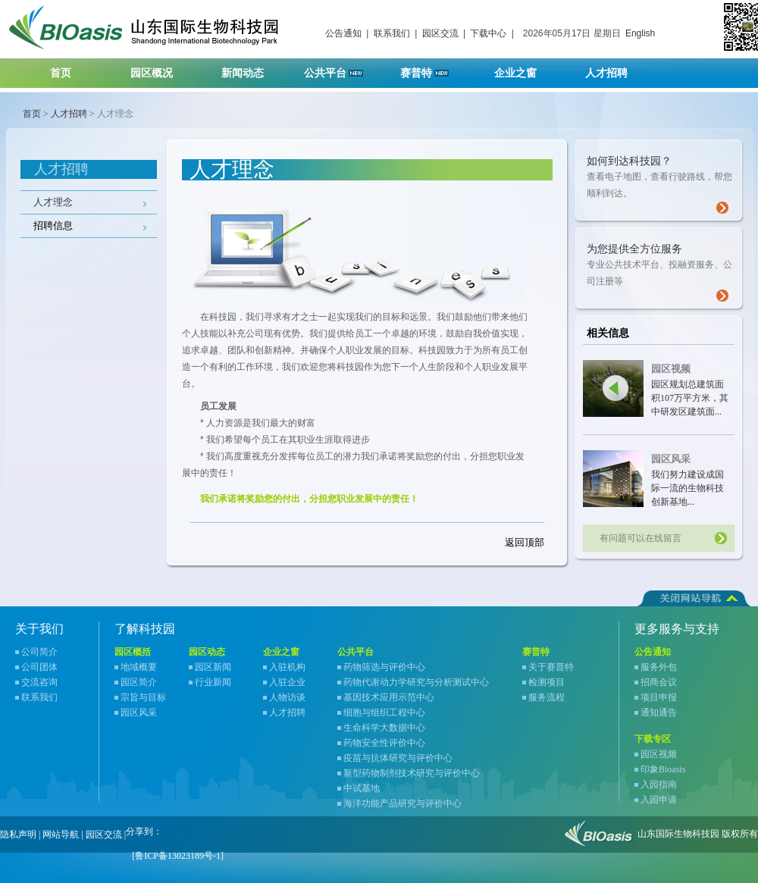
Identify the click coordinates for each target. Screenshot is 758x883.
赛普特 (432, 68)
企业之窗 (525, 68)
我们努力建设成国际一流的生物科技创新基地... (687, 488)
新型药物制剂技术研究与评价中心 (411, 773)
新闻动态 (252, 68)
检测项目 (546, 682)
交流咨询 (39, 682)
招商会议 (659, 682)
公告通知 (343, 33)
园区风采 (671, 459)
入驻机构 (287, 667)
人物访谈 (287, 697)
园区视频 (671, 368)
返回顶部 (524, 542)
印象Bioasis (663, 769)
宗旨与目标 (143, 697)
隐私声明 (18, 834)
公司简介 (39, 652)
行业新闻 (213, 682)
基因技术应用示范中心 (388, 697)
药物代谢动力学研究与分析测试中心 (416, 682)
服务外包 (659, 667)
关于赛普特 (551, 667)
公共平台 (339, 68)
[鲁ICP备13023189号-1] (178, 855)
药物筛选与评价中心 (384, 667)
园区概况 (161, 68)
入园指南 (659, 784)
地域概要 (139, 667)
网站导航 (60, 834)
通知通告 (659, 712)
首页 (60, 73)
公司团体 (39, 667)
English (640, 33)
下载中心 (488, 33)
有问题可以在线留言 (640, 538)
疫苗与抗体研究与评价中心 (398, 758)
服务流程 (546, 697)
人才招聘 (616, 68)
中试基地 (361, 788)
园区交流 (440, 33)
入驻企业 (287, 682)
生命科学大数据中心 (384, 727)
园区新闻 (213, 667)
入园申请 (659, 799)
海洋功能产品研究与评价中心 (402, 803)
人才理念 (53, 202)
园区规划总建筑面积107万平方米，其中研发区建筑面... (689, 398)
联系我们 (392, 33)
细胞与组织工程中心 (384, 712)
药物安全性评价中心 (384, 742)
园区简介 (139, 682)
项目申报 (659, 697)
